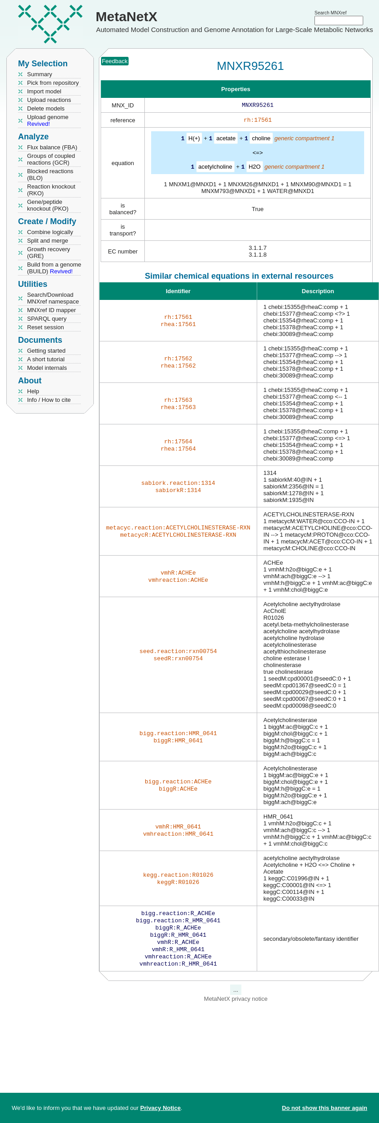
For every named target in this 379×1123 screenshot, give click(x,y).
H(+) (194, 140)
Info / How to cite (49, 399)
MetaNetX (126, 16)
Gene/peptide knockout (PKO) (48, 205)
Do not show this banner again (324, 1108)
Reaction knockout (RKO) (51, 190)
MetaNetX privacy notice (236, 1006)
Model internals (47, 367)
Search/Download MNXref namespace (53, 298)
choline (261, 140)
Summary (39, 74)
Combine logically (50, 232)
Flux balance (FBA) (52, 147)
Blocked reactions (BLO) (50, 174)
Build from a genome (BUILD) (54, 268)
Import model (44, 91)
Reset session (45, 327)
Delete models (46, 108)
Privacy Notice (160, 1108)
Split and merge (47, 240)
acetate (226, 140)
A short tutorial (46, 359)
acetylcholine (215, 168)
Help (33, 391)
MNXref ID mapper (51, 310)
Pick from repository (53, 82)
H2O (255, 168)
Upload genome (48, 120)
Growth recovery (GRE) (48, 252)
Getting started (46, 350)
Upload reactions (49, 100)
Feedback (115, 61)
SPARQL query (46, 318)
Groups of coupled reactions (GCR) (51, 159)
